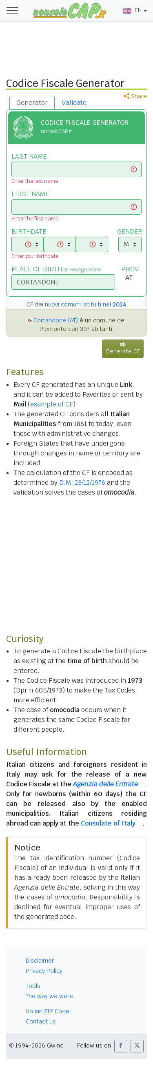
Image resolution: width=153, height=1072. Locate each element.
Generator (32, 102)
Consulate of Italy (108, 823)
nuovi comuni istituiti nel (85, 304)
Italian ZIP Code (47, 1011)
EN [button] (132, 10)
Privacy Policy (44, 970)
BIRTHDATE (28, 231)
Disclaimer (40, 960)
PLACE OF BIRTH (56, 269)
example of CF (51, 404)
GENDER (129, 231)
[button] (120, 1046)
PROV (130, 269)
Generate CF (123, 348)
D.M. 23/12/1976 (82, 482)
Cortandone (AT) (55, 320)
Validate (74, 102)
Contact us (41, 1021)
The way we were (49, 996)
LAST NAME (29, 156)
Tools (33, 986)
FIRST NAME (30, 194)
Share (135, 96)
